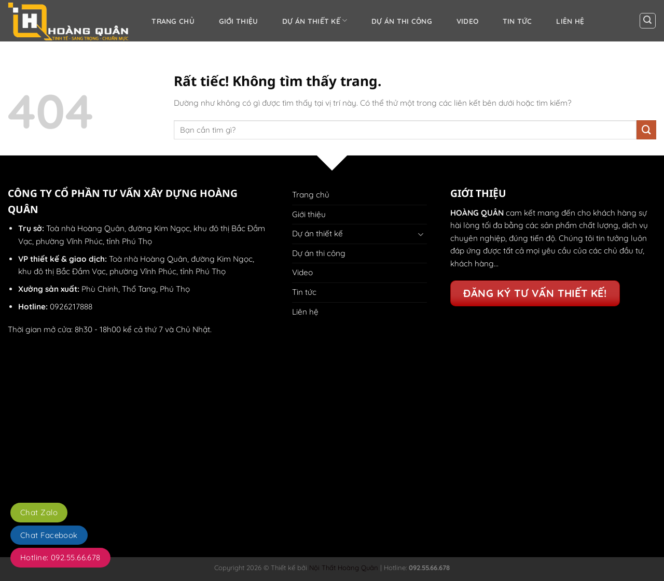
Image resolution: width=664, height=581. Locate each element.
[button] (648, 21)
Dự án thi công (401, 21)
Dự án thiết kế (314, 20)
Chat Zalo (39, 512)
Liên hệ (570, 21)
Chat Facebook (49, 535)
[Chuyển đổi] (420, 234)
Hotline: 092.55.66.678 (60, 557)
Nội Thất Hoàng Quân (342, 567)
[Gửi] (646, 130)
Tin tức (517, 21)
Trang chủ (173, 21)
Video (467, 21)
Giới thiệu (238, 21)
